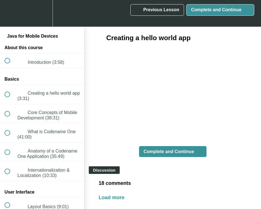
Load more (111, 197)
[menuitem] (42, 13)
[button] (10, 13)
